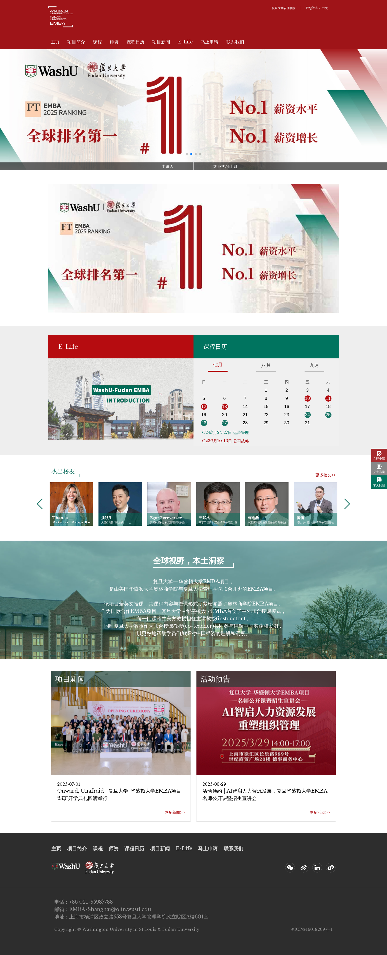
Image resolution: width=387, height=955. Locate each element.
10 (307, 398)
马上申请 (209, 42)
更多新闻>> (174, 812)
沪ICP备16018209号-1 (311, 929)
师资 (114, 42)
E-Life (185, 42)
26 (203, 422)
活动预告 (215, 678)
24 (307, 414)
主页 (55, 42)
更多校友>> (325, 474)
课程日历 (135, 42)
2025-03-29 (214, 784)
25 (328, 414)
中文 (325, 8)
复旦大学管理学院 (283, 8)
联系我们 (235, 42)
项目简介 (76, 42)
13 (224, 406)
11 (328, 398)
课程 (97, 42)
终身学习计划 (225, 166)
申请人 (168, 166)
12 (203, 406)
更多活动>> (320, 812)
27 (224, 422)
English (312, 8)
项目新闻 (161, 42)
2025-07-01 (68, 784)
